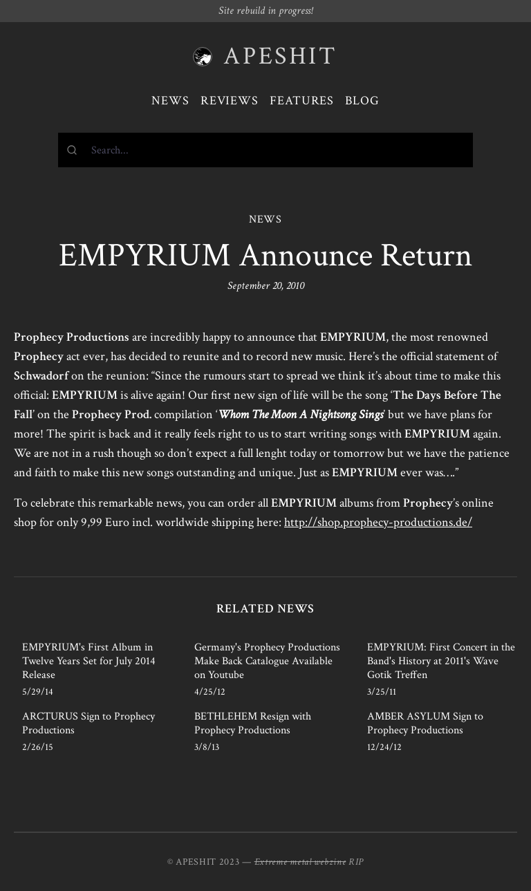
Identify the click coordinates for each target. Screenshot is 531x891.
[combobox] (265, 150)
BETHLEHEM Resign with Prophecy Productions (252, 723)
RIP (356, 862)
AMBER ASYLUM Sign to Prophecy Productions (425, 723)
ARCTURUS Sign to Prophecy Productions (88, 723)
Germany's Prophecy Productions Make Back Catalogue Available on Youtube (267, 661)
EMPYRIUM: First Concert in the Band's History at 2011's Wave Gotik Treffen (441, 661)
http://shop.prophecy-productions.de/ (378, 522)
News (170, 101)
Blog (362, 101)
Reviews (230, 101)
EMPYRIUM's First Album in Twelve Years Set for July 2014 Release (89, 661)
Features (302, 101)
